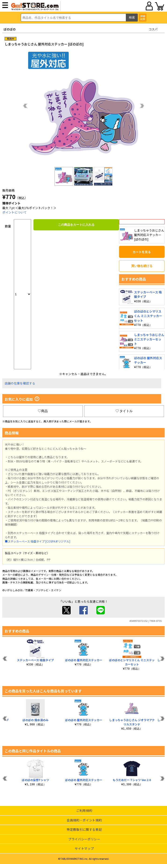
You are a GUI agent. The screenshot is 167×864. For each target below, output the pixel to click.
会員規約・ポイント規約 (84, 820)
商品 (43, 411)
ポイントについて (14, 212)
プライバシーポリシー (84, 839)
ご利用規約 (84, 810)
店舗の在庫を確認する (20, 383)
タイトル (124, 411)
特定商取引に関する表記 (84, 829)
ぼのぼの (10, 29)
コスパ (153, 29)
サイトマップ (84, 848)
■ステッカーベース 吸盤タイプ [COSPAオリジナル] (37, 541)
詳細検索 (142, 17)
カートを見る (142, 252)
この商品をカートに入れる (76, 224)
